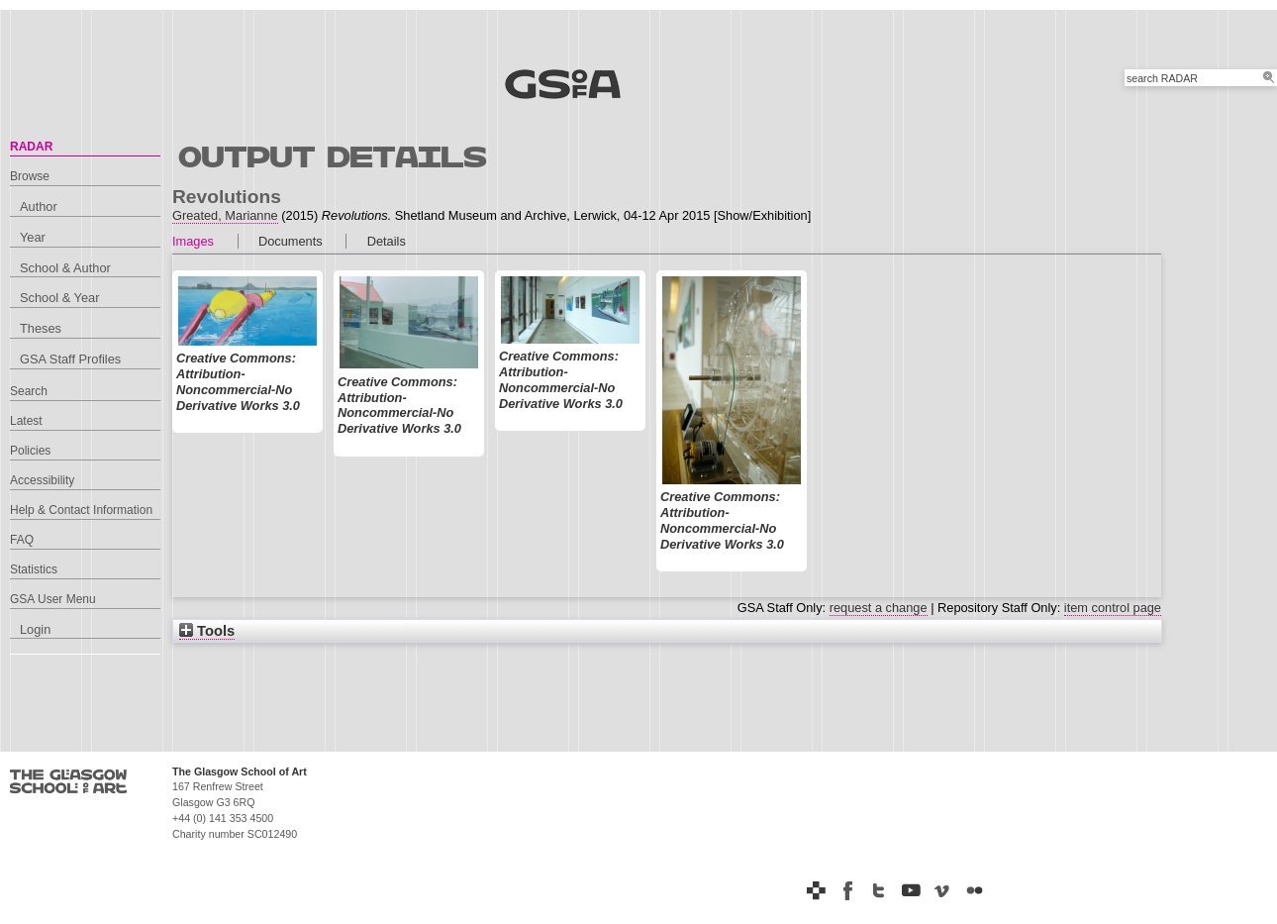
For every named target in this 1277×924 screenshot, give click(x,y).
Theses (40, 328)
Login (35, 629)
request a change (879, 607)
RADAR (31, 147)
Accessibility (42, 480)
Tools (207, 631)
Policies (30, 451)
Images (193, 241)
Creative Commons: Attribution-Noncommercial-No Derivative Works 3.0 (238, 381)
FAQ (22, 540)
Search (29, 391)
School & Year (59, 297)
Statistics (33, 569)
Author (38, 206)
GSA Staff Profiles (70, 359)
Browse (29, 176)
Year (33, 237)
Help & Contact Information (81, 510)
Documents (290, 241)
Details (386, 241)
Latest (26, 421)
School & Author (65, 267)
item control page (1112, 607)
